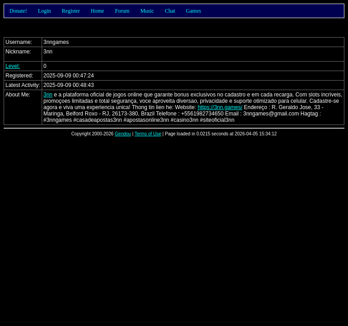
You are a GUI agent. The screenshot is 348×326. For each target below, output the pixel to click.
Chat (170, 11)
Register (71, 11)
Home (97, 11)
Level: (12, 66)
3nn (48, 94)
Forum (122, 11)
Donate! (18, 11)
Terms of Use (148, 133)
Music (147, 11)
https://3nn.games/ (220, 107)
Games (193, 11)
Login (44, 11)
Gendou (123, 133)
